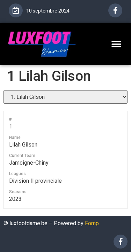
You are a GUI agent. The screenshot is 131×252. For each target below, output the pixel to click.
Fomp (92, 223)
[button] (116, 44)
